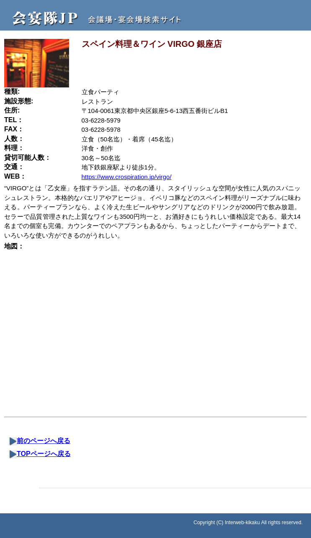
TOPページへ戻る (39, 453)
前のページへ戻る (39, 440)
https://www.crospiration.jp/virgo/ (127, 176)
